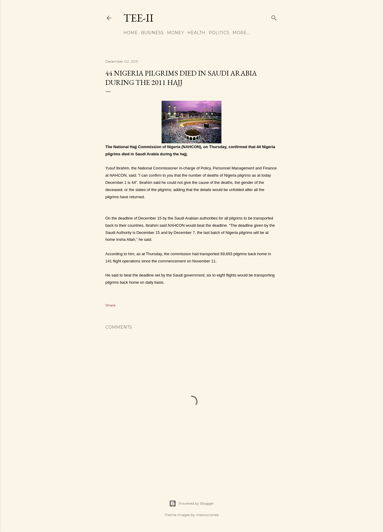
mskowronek (207, 515)
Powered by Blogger (191, 503)
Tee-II (138, 18)
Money (175, 32)
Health (196, 32)
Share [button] (110, 305)
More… (240, 32)
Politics (219, 32)
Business (152, 32)
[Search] (274, 16)
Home (130, 32)
